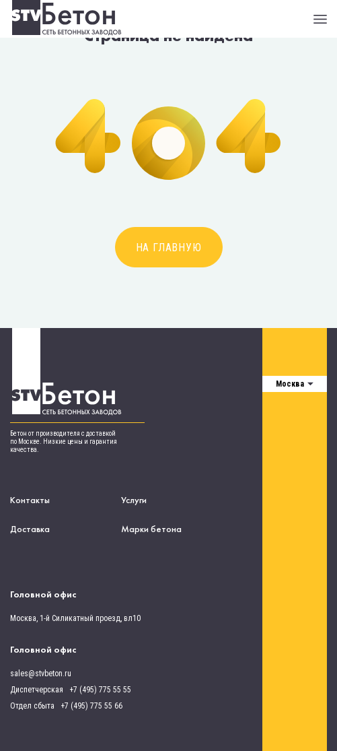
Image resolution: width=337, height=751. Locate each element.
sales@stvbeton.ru (40, 673)
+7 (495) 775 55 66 (91, 706)
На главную (169, 247)
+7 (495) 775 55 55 (100, 689)
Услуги (134, 500)
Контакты (30, 500)
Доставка (30, 529)
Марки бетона (151, 529)
